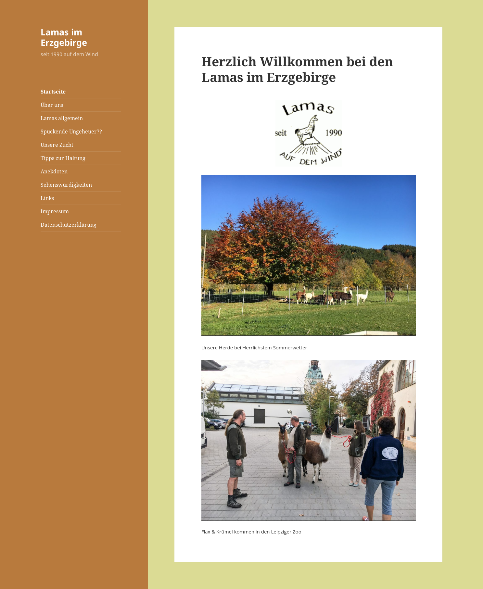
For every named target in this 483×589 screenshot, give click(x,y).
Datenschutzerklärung (68, 224)
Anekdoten (54, 171)
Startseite (53, 91)
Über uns (52, 104)
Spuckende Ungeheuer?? (71, 131)
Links (47, 198)
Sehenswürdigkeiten (66, 184)
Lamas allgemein (62, 118)
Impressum (55, 211)
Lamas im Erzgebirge (64, 37)
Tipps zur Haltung (63, 158)
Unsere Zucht (57, 144)
